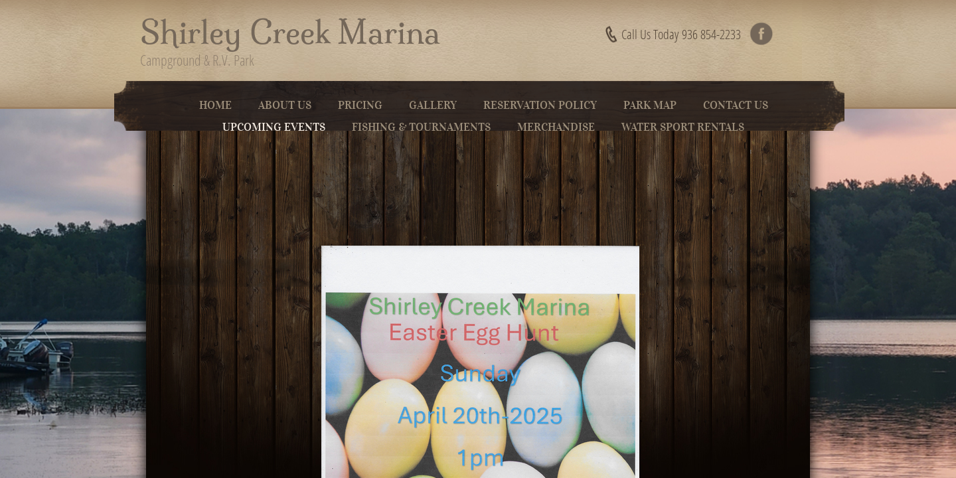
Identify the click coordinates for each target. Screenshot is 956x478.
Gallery (433, 105)
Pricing (360, 105)
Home (215, 105)
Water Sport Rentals (682, 127)
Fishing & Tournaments (421, 127)
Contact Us (735, 105)
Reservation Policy (540, 105)
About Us (284, 105)
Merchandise (556, 127)
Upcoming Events (273, 127)
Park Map (650, 105)
